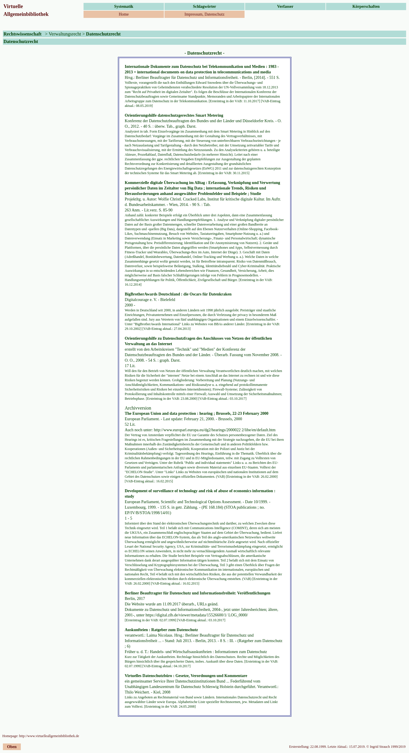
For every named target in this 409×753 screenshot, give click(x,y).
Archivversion (138, 408)
